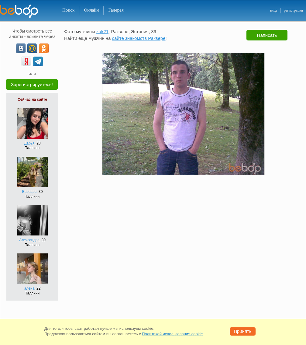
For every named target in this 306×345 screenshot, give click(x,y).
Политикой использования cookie (172, 334)
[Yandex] (26, 61)
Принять (243, 331)
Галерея (115, 10)
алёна (29, 288)
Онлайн (91, 10)
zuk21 (102, 31)
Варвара (29, 192)
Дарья (29, 143)
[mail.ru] (32, 48)
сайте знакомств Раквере (138, 38)
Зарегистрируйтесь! (32, 84)
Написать (267, 35)
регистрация (293, 10)
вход (273, 10)
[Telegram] (38, 61)
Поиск (68, 10)
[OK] (44, 48)
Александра (29, 240)
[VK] (21, 48)
